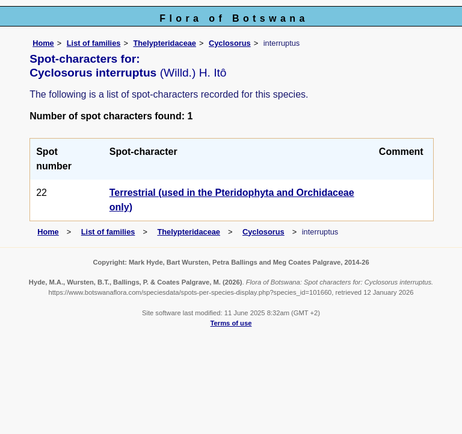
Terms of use (231, 323)
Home (43, 43)
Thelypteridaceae (164, 43)
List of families (94, 43)
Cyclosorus (230, 43)
